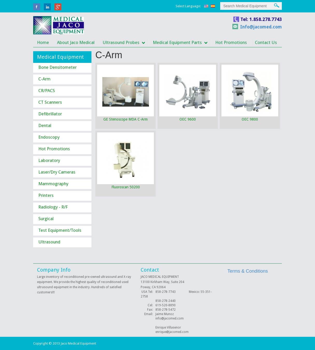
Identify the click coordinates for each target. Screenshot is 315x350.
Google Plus (57, 6)
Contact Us (266, 42)
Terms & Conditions (247, 271)
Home (43, 42)
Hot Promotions (231, 42)
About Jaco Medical (76, 42)
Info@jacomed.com (261, 26)
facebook (36, 6)
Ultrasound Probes (121, 42)
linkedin (47, 6)
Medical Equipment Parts (177, 42)
